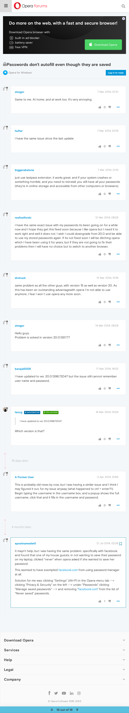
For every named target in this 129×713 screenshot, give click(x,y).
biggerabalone (24, 157)
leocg (18, 400)
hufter (19, 118)
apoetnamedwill (25, 531)
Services (11, 638)
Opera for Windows (20, 60)
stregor (19, 79)
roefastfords (23, 205)
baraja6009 (23, 356)
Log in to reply (116, 60)
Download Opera (105, 32)
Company (12, 667)
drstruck (20, 265)
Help (8, 647)
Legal (9, 657)
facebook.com (68, 557)
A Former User (24, 464)
